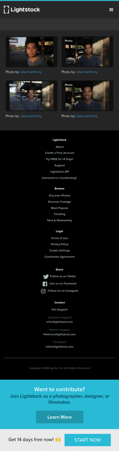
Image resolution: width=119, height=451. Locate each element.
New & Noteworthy (59, 220)
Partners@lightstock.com (60, 334)
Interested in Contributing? (59, 178)
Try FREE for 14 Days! (59, 159)
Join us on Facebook (62, 283)
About (60, 147)
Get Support (59, 309)
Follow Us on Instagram (63, 291)
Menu (111, 9)
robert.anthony (31, 71)
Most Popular (59, 208)
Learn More (59, 416)
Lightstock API (59, 171)
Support (59, 165)
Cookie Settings (59, 250)
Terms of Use (59, 238)
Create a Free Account (59, 153)
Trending (59, 214)
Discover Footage (59, 202)
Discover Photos (59, 195)
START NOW (87, 440)
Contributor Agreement (59, 257)
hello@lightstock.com (59, 346)
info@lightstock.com (59, 322)
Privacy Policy (59, 244)
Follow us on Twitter (63, 276)
